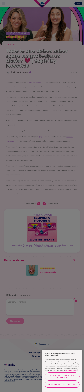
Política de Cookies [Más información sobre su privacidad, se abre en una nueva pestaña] (71, 370)
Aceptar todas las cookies (62, 376)
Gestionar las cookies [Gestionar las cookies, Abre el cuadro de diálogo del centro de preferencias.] (62, 384)
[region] (62, 371)
